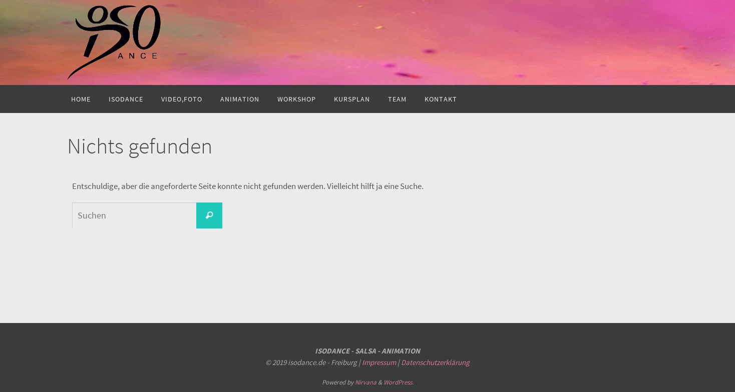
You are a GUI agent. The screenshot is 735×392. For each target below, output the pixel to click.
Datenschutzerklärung (435, 362)
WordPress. (399, 382)
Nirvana (366, 382)
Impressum (379, 362)
